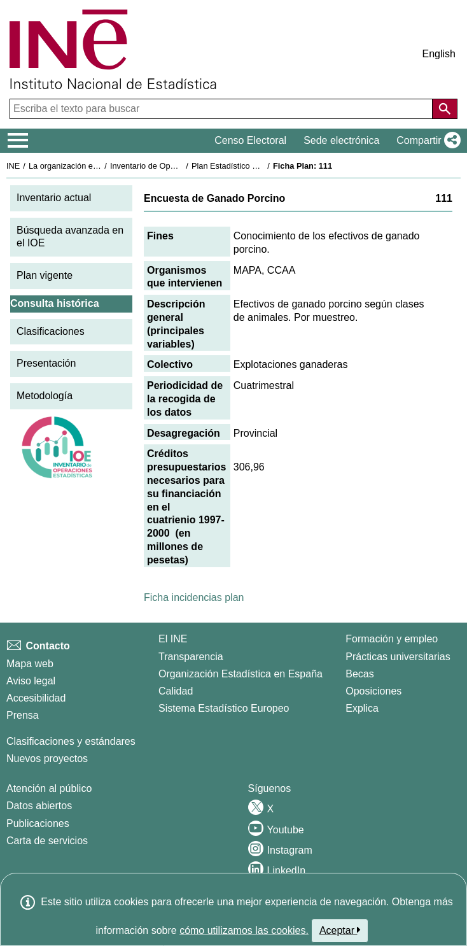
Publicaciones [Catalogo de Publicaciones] (37, 823)
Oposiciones (373, 691)
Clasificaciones (51, 331)
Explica (362, 708)
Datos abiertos (39, 805)
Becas (359, 673)
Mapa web (29, 663)
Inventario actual (54, 197)
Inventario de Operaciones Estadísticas (181, 166)
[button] (426, 140)
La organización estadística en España (99, 166)
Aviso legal (30, 680)
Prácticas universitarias (397, 656)
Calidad (175, 691)
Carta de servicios (47, 840)
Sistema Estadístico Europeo (223, 708)
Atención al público (49, 788)
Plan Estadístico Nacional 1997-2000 (258, 166)
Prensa (22, 715)
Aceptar (340, 930)
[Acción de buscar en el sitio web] (444, 109)
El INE (172, 638)
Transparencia (190, 656)
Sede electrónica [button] (341, 140)
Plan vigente (45, 275)
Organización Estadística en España (240, 673)
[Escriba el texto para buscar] (222, 109)
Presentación (46, 363)
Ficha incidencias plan (194, 597)
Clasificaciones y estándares (71, 741)
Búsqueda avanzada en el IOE (70, 237)
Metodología (45, 395)
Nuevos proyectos (47, 758)
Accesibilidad (36, 698)
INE (13, 166)
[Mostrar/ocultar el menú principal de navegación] (18, 140)
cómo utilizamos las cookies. (244, 930)
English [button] (439, 53)
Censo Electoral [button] (250, 140)
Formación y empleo (391, 638)
